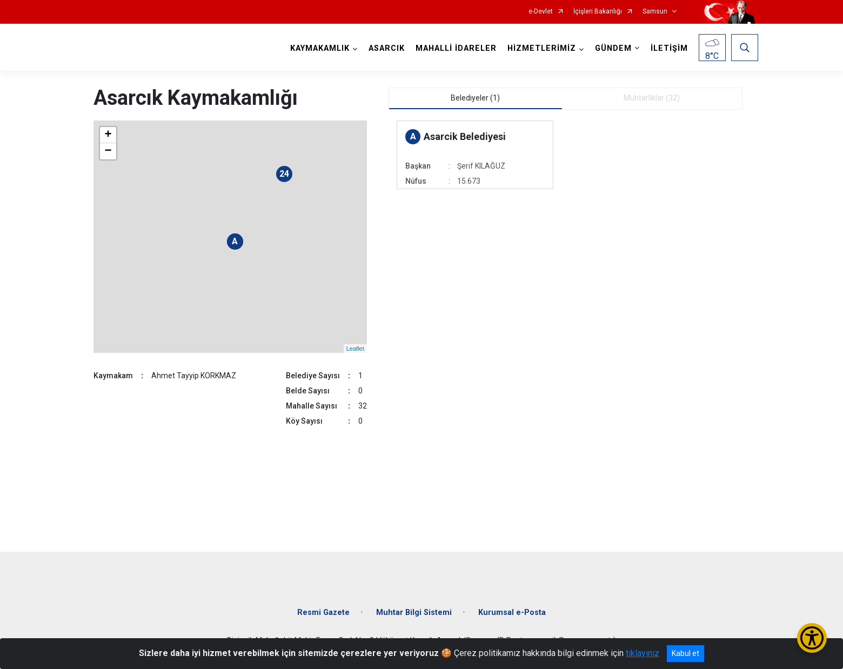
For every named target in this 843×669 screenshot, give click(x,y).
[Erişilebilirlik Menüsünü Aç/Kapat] (812, 638)
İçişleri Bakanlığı (597, 11)
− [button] (107, 151)
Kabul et (685, 653)
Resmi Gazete (323, 612)
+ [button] (107, 135)
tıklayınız (642, 653)
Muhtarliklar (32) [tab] (652, 97)
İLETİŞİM (669, 48)
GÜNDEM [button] (613, 48)
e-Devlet (540, 11)
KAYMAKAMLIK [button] (320, 48)
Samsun (655, 11)
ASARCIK (387, 48)
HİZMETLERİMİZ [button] (541, 48)
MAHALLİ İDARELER (456, 48)
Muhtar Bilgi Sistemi (414, 612)
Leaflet (355, 348)
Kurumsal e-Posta (512, 612)
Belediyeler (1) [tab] (475, 97)
